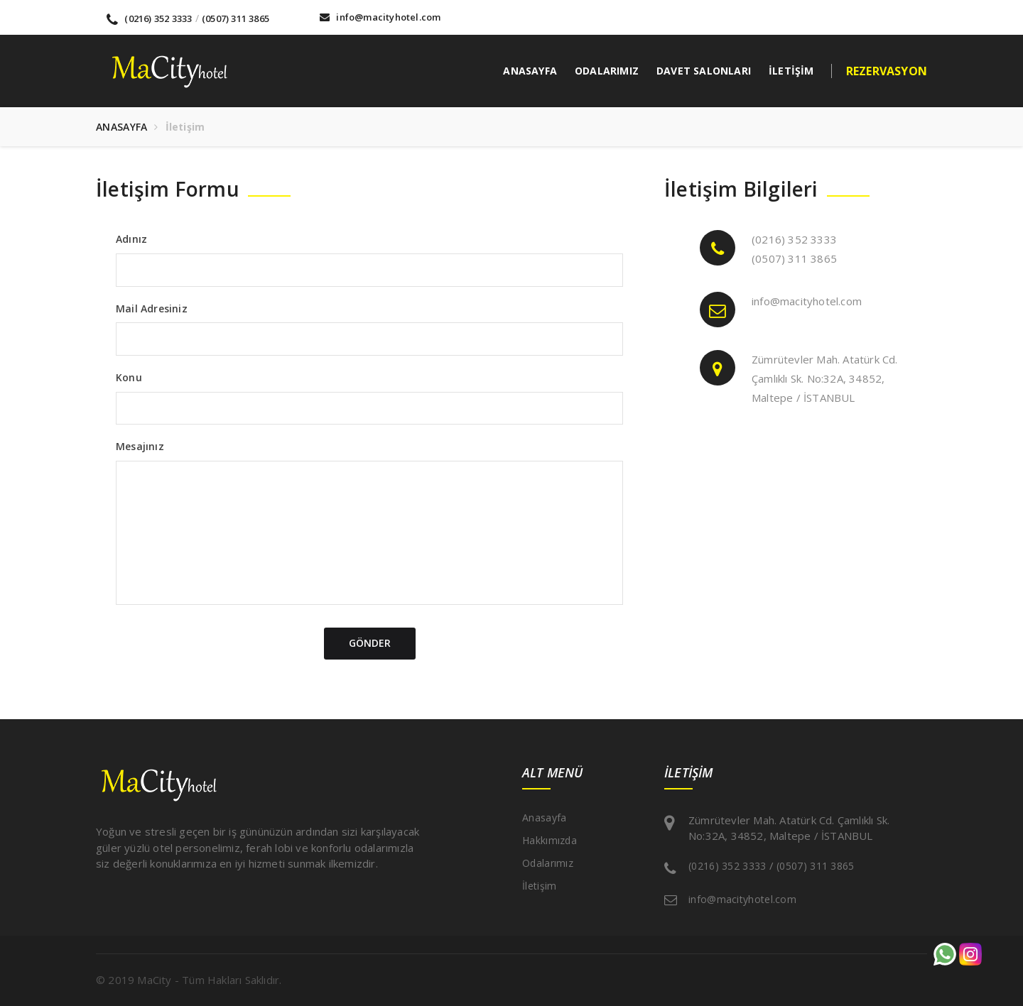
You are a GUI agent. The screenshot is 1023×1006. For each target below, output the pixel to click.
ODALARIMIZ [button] (607, 70)
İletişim (539, 885)
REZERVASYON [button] (886, 71)
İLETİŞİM (791, 70)
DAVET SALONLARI (703, 70)
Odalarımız (547, 863)
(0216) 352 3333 (149, 18)
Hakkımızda (549, 840)
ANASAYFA (530, 70)
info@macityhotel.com (380, 17)
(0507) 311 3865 (235, 18)
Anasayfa (544, 817)
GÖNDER (370, 643)
